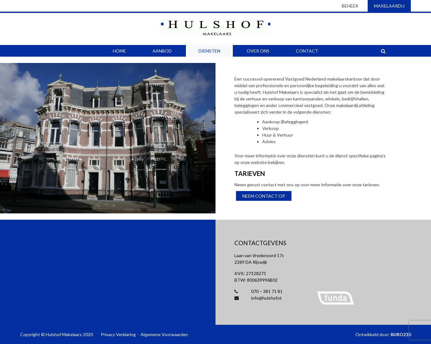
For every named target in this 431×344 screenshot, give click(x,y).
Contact (307, 51)
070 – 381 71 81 (258, 291)
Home (119, 51)
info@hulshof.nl (257, 298)
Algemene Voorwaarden (164, 334)
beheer (350, 5)
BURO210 (401, 334)
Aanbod (162, 51)
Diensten (209, 51)
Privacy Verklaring (118, 334)
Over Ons (258, 51)
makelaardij (389, 5)
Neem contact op (263, 196)
